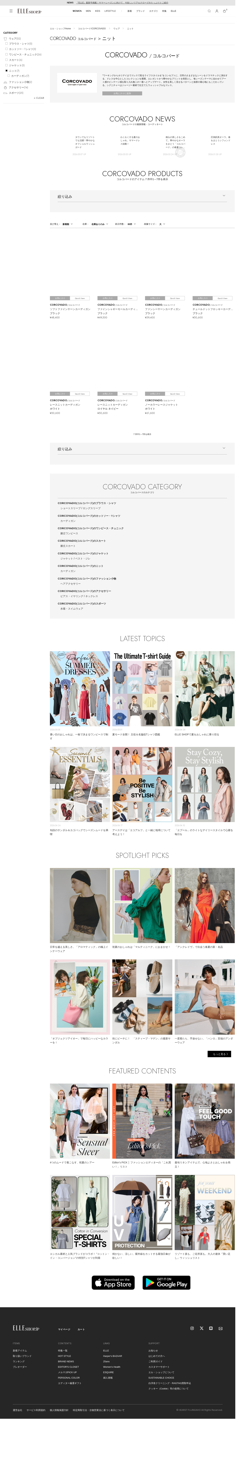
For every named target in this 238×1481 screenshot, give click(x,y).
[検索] (209, 11)
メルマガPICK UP (67, 1372)
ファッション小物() (17, 82)
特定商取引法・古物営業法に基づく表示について (99, 1410)
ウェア (116, 28)
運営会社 (17, 1410)
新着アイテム (20, 1350)
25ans (106, 1361)
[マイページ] (216, 11)
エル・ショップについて (161, 1372)
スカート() (15, 60)
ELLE (173, 11)
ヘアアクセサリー (70, 583)
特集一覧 (62, 1350)
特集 (164, 11)
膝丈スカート (68, 545)
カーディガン (68, 520)
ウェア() (12, 39)
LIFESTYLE (110, 11)
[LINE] (211, 1329)
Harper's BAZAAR (112, 1356)
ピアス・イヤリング (71, 596)
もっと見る (219, 1054)
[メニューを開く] (11, 11)
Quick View (80, 298)
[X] (202, 1329)
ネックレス (91, 596)
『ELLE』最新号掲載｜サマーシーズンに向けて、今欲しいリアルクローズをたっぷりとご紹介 (122, 2)
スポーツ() (13, 93)
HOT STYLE (64, 1356)
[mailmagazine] (221, 1329)
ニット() (14, 71)
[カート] (224, 11)
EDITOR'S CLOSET (68, 1367)
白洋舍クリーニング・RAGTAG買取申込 (169, 1383)
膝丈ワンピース (69, 533)
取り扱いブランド (22, 1356)
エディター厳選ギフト (70, 1383)
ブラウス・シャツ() (20, 43)
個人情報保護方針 (59, 1410)
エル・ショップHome (60, 28)
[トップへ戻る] (228, 1300)
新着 (130, 11)
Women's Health (111, 1367)
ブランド (140, 11)
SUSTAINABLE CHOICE (161, 1378)
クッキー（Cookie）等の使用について (168, 1388)
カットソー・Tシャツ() (22, 49)
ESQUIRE (108, 1372)
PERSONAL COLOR (69, 1378)
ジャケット (66, 558)
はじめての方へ (156, 1356)
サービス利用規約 (36, 1410)
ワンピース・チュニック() (25, 54)
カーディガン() (20, 76)
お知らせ (153, 1350)
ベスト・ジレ (82, 558)
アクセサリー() (15, 88)
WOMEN (77, 11)
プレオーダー (20, 1367)
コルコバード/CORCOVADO (92, 28)
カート (81, 1329)
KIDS (97, 11)
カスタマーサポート (159, 1367)
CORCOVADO (87, 503)
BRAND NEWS (66, 1361)
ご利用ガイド (155, 1361)
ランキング (19, 1361)
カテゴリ (153, 11)
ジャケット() (17, 65)
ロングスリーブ (92, 508)
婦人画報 (108, 1378)
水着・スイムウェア (71, 608)
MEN (88, 11)
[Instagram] (192, 1329)
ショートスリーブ (70, 508)
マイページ (64, 1329)
